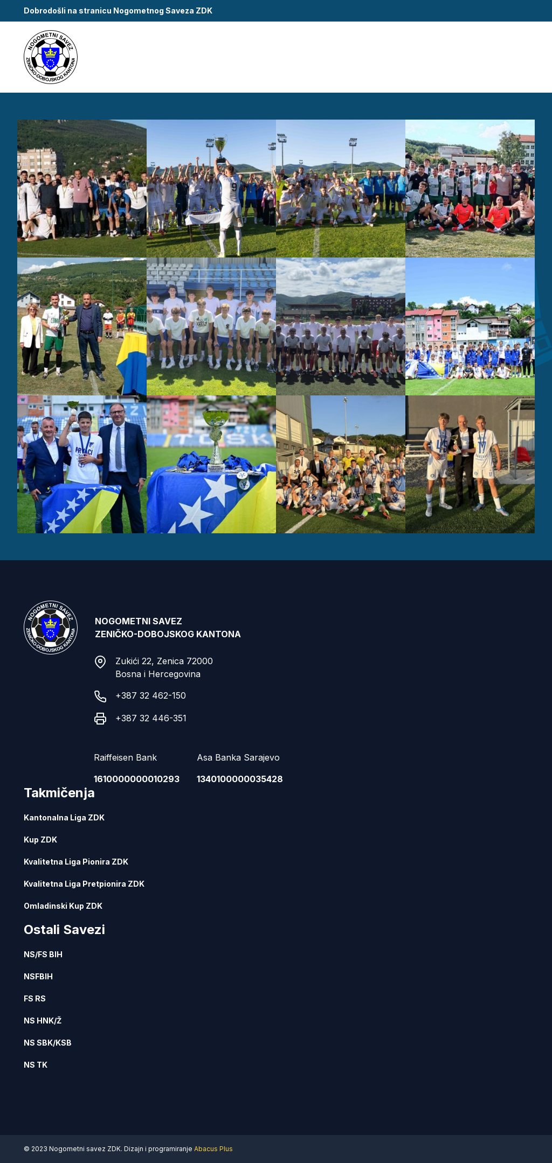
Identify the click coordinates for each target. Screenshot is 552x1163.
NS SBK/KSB (48, 1042)
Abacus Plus (213, 1149)
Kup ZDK (40, 839)
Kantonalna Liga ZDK (64, 817)
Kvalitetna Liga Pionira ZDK (76, 861)
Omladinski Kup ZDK (63, 905)
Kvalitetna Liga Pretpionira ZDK (84, 883)
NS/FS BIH (43, 954)
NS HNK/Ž (42, 1020)
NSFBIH (38, 976)
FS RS (35, 998)
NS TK (35, 1064)
